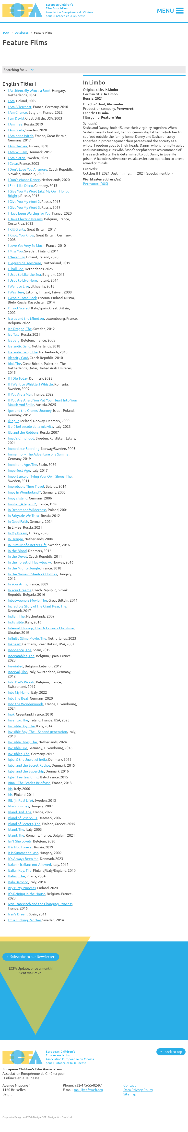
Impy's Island (17, 498)
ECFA (5, 32)
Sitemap (129, 1094)
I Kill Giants (16, 229)
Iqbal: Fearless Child (23, 777)
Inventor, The (18, 720)
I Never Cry (16, 257)
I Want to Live (18, 286)
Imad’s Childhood (21, 438)
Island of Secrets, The (24, 824)
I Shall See (15, 269)
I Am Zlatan (16, 158)
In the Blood (17, 551)
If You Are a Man (20, 394)
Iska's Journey (18, 806)
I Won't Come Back (22, 298)
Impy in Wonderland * (24, 492)
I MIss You (15, 251)
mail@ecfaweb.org (88, 1090)
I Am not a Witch (20, 136)
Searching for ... (15, 70)
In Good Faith (18, 521)
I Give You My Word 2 (24, 201)
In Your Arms (17, 584)
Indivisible (16, 622)
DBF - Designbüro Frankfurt (57, 1117)
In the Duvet (17, 556)
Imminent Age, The (22, 464)
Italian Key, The (20, 870)
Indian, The (16, 616)
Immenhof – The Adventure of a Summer (39, 454)
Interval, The (17, 672)
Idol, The (14, 363)
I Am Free (15, 124)
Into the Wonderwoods (25, 704)
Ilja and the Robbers (23, 432)
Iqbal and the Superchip (26, 771)
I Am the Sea (17, 146)
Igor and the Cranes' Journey (30, 410)
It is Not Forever (20, 847)
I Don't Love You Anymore (27, 169)
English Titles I (19, 84)
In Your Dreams (19, 590)
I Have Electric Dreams (25, 219)
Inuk (11, 714)
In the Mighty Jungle (24, 568)
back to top (173, 1051)
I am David (16, 118)
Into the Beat (18, 698)
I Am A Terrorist (20, 107)
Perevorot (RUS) (95, 183)
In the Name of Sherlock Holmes (32, 574)
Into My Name (18, 692)
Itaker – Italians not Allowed (29, 864)
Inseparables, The (21, 656)
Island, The (16, 829)
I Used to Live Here (22, 280)
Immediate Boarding (23, 448)
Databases (21, 32)
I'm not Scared (19, 308)
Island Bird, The (19, 812)
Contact (129, 1085)
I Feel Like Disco (20, 185)
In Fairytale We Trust (23, 515)
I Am (11, 101)
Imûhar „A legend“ (22, 504)
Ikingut (13, 421)
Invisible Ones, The (22, 742)
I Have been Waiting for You (29, 213)
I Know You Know (21, 235)
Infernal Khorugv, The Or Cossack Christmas (41, 628)
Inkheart (14, 644)
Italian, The (16, 876)
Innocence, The (19, 650)
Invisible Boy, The (21, 726)
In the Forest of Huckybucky (29, 562)
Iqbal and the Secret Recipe (29, 765)
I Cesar (13, 163)
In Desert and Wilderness (27, 510)
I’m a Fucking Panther (24, 920)
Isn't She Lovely (20, 841)
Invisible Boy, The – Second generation (37, 732)
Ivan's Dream (17, 914)
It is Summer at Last (23, 853)
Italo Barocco (18, 882)
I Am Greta (16, 130)
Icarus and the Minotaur (26, 318)
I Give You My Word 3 (24, 207)
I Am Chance (17, 112)
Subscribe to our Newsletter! (33, 956)
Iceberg (14, 340)
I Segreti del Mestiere (24, 263)
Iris (10, 789)
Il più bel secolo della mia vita (30, 426)
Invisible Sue (17, 748)
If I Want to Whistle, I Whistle (30, 384)
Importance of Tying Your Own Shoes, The (40, 476)
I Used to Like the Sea (24, 274)
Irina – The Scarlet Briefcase (29, 783)
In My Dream (17, 533)
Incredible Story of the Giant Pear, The (37, 606)
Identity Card (18, 358)
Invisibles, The (19, 754)
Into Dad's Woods (21, 682)
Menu (165, 10)
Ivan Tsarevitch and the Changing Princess (40, 904)
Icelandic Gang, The (23, 352)
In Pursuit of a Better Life (27, 545)
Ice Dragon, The (20, 329)
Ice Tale (14, 334)
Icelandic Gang (19, 346)
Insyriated (15, 666)
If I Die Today (18, 378)
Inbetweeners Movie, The (27, 600)
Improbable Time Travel (26, 486)
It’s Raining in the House (26, 894)
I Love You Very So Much (26, 245)
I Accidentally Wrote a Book (29, 90)
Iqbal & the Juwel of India (27, 759)
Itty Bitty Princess (22, 888)
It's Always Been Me (23, 858)
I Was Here (16, 292)
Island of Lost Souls (22, 818)
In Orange (15, 539)
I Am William (17, 152)
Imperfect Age (19, 470)
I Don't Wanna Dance (24, 180)
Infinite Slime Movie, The (27, 638)
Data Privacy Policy (138, 1090)
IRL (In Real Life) (20, 800)
